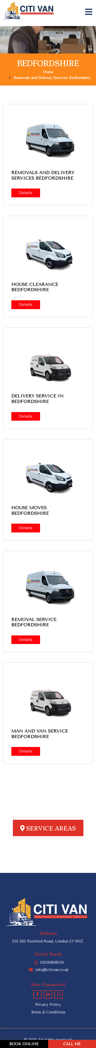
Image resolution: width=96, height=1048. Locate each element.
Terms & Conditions (48, 1012)
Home (48, 72)
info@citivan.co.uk (48, 970)
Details (25, 193)
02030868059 (48, 962)
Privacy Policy (48, 1004)
